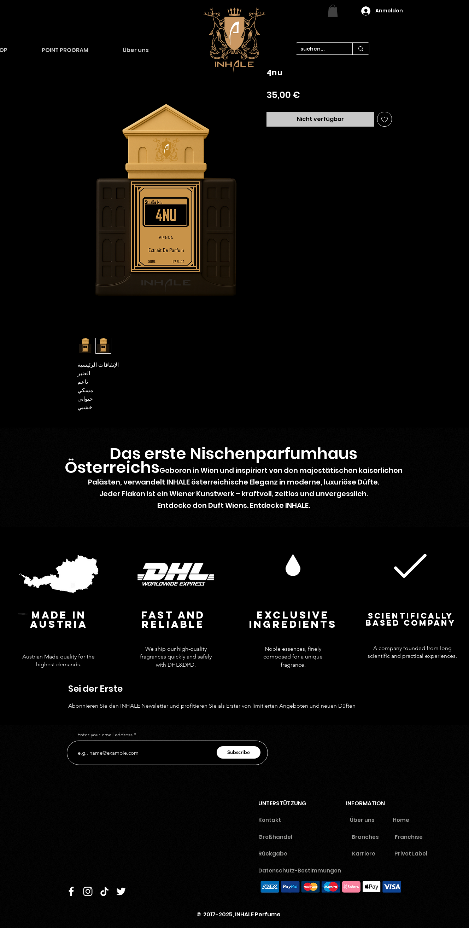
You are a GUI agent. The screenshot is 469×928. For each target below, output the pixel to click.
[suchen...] (319, 49)
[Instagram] (88, 891)
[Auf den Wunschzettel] (384, 119)
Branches (365, 837)
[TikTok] (104, 891)
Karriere (363, 853)
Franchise (409, 837)
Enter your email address (105, 734)
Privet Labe (410, 853)
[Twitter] (121, 891)
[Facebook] (71, 891)
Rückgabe (272, 853)
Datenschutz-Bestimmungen (302, 870)
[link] (333, 11)
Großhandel (275, 837)
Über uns (362, 820)
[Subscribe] (238, 752)
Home (401, 820)
